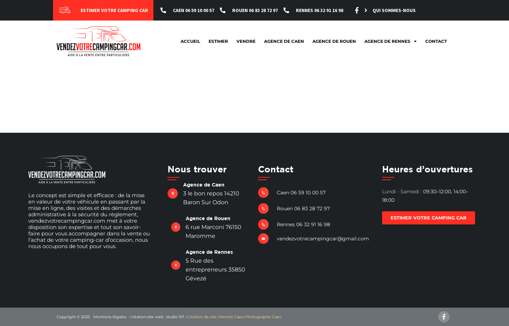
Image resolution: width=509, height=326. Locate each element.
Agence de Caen (284, 41)
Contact (436, 41)
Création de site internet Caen (215, 316)
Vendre (246, 41)
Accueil (190, 41)
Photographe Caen (263, 316)
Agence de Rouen (334, 41)
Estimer (218, 41)
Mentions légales (109, 316)
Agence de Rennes (390, 41)
